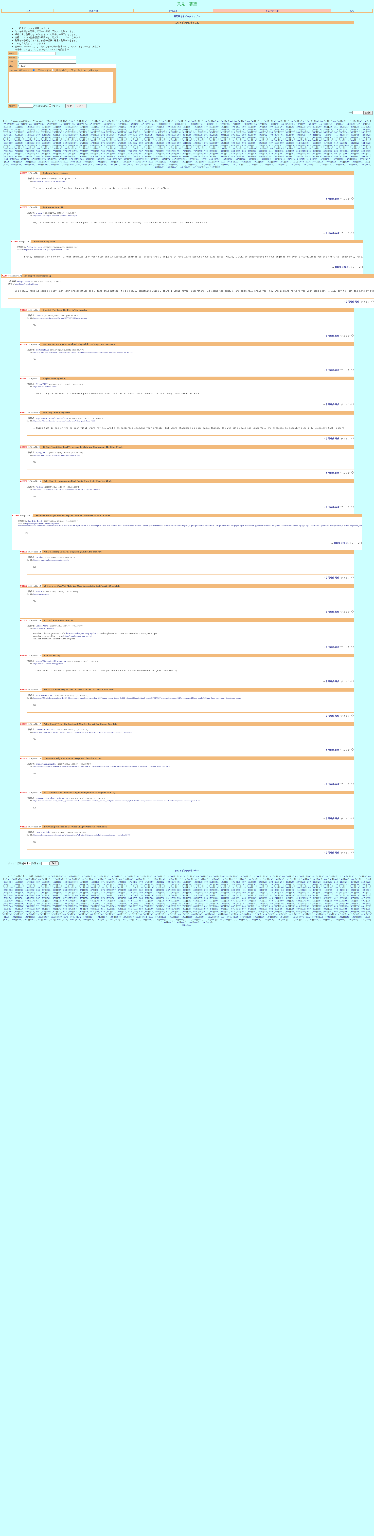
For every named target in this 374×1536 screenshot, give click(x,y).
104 (126, 130)
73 (356, 127)
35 (192, 127)
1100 (110, 170)
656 (168, 151)
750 (309, 154)
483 (336, 143)
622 (352, 149)
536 (254, 146)
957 (325, 162)
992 (147, 165)
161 (65, 133)
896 (363, 159)
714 (113, 154)
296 (59, 138)
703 (54, 154)
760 (363, 154)
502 (70, 146)
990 (136, 165)
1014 (282, 165)
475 (292, 143)
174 (135, 133)
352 (363, 138)
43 (227, 127)
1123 (258, 170)
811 (271, 157)
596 (211, 149)
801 (217, 157)
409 (303, 141)
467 (249, 143)
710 (92, 154)
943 (249, 162)
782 (114, 157)
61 (304, 127)
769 (43, 157)
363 (54, 141)
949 (281, 162)
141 (325, 130)
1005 (223, 165)
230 (70, 135)
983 (98, 165)
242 (135, 135)
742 (265, 154)
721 (151, 154)
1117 (220, 170)
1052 (164, 167)
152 (16, 133)
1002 (204, 165)
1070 (282, 167)
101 (109, 130)
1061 (223, 167)
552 (341, 146)
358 (27, 141)
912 (81, 162)
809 (260, 157)
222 (27, 135)
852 (124, 159)
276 (320, 135)
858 (157, 159)
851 (119, 159)
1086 (19, 170)
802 (222, 157)
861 (173, 159)
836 (38, 159)
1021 (328, 165)
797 (195, 157)
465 (238, 143)
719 (141, 154)
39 (210, 127)
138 (309, 130)
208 (320, 133)
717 (130, 154)
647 (119, 151)
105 (131, 130)
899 (11, 162)
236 (103, 135)
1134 (329, 170)
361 (43, 141)
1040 (85, 167)
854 (135, 159)
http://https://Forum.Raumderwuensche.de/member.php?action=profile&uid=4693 (64, 430)
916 (103, 162)
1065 (249, 167)
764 (16, 157)
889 (325, 159)
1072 (295, 167)
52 (266, 127)
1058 (203, 167)
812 (276, 157)
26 (154, 127)
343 (314, 138)
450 (157, 143)
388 (189, 141)
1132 (316, 170)
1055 (184, 167)
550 (330, 146)
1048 (138, 167)
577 (108, 149)
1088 (32, 170)
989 (130, 165)
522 (179, 146)
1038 (72, 167)
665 (217, 151)
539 (271, 146)
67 (330, 127)
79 (13, 130)
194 (244, 133)
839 (54, 159)
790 (157, 157)
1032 (33, 167)
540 (276, 146)
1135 (336, 170)
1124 (264, 170)
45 (236, 127)
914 (92, 162)
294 (48, 138)
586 (157, 149)
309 (130, 138)
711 (97, 154)
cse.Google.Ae (42, 358)
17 (115, 127)
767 (32, 157)
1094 (71, 170)
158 (48, 133)
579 (119, 149)
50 (257, 127)
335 (271, 138)
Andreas (39, 497)
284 (363, 135)
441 (108, 143)
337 (281, 138)
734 (222, 154)
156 (38, 133)
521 (173, 146)
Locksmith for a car (44, 743)
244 (146, 135)
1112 (188, 170)
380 (146, 141)
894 (352, 159)
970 (27, 165)
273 (303, 135)
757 (347, 154)
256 (211, 135)
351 (357, 138)
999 (185, 165)
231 (76, 135)
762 (5, 157)
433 (65, 143)
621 (347, 149)
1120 (239, 170)
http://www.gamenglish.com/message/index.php (51, 571)
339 (292, 138)
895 (357, 159)
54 (274, 127)
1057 (196, 167)
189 (217, 133)
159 (54, 133)
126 (244, 130)
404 (276, 141)
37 (201, 127)
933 (195, 162)
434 (70, 143)
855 (141, 159)
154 (27, 133)
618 (330, 149)
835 (32, 159)
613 (303, 149)
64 (317, 127)
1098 (97, 170)
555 (357, 146)
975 (55, 165)
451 (162, 143)
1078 (334, 167)
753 (325, 154)
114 (179, 130)
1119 (232, 170)
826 (352, 157)
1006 (230, 165)
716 (124, 154)
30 (171, 127)
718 (135, 154)
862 (179, 159)
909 (65, 162)
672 (254, 151)
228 (59, 135)
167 (97, 133)
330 (244, 138)
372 (103, 141)
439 (97, 143)
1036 (59, 167)
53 (270, 127)
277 (325, 135)
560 (16, 149)
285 (368, 135)
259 (227, 135)
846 (92, 159)
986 (114, 165)
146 (352, 130)
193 (238, 133)
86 (43, 130)
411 (314, 141)
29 (167, 127)
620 (341, 149)
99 (99, 130)
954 (309, 162)
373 (108, 141)
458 (200, 143)
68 (334, 127)
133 (282, 130)
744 (276, 154)
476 (298, 143)
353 (368, 138)
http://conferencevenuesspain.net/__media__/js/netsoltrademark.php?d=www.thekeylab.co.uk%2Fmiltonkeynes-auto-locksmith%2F (82, 746)
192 (233, 133)
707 (76, 154)
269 (281, 135)
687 (336, 151)
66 (326, 127)
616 (320, 149)
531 (227, 146)
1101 (117, 170)
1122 (252, 170)
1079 (341, 167)
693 (368, 151)
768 (38, 157)
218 (5, 135)
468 (254, 143)
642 (92, 151)
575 (97, 149)
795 (184, 157)
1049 (144, 167)
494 (27, 146)
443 (119, 143)
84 (35, 130)
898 (5, 162)
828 (363, 157)
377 (130, 141)
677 (281, 151)
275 (314, 135)
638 (70, 151)
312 (146, 138)
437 (86, 143)
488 (363, 143)
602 (244, 149)
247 (162, 135)
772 (59, 157)
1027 (367, 165)
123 (227, 130)
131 (271, 130)
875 (249, 159)
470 (265, 143)
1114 (200, 170)
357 (21, 141)
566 (48, 149)
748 (298, 154)
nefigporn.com (23, 289)
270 (287, 135)
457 (195, 143)
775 (76, 157)
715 (119, 154)
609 (282, 149)
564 (38, 149)
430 (48, 143)
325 (216, 138)
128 (255, 130)
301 (86, 138)
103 (120, 130)
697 (21, 154)
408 (298, 141)
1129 (297, 170)
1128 (290, 170)
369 (86, 141)
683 (314, 151)
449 (151, 143)
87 (48, 130)
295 (54, 138)
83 (30, 130)
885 (303, 159)
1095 (78, 170)
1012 (269, 165)
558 (5, 149)
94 (78, 130)
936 (211, 162)
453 (173, 143)
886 (309, 159)
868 (211, 159)
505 (86, 146)
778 (92, 157)
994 (157, 165)
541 (281, 146)
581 (130, 149)
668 (233, 151)
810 (265, 157)
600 (233, 149)
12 (94, 127)
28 (163, 127)
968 (17, 165)
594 (200, 149)
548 (320, 146)
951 (292, 162)
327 (227, 138)
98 (95, 130)
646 (114, 151)
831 (10, 159)
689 (347, 151)
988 (125, 165)
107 (142, 130)
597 (217, 149)
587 (162, 149)
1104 (136, 170)
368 (81, 141)
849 (108, 159)
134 (287, 130)
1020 (321, 165)
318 (179, 138)
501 (65, 146)
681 (303, 151)
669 (238, 151)
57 (287, 127)
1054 (177, 167)
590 (179, 149)
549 (325, 146)
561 (21, 149)
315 (162, 138)
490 (5, 146)
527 (206, 146)
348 (341, 138)
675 (271, 151)
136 (298, 130)
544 (298, 146)
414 (330, 141)
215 (357, 133)
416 (341, 141)
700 (38, 154)
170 (114, 133)
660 (189, 151)
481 (325, 143)
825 (347, 157)
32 (180, 127)
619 (336, 149)
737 (238, 154)
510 (114, 146)
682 (309, 151)
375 (119, 141)
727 (184, 154)
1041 (92, 167)
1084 (6, 170)
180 (168, 133)
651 (141, 151)
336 (276, 138)
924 (146, 162)
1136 (342, 170)
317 (173, 138)
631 (32, 151)
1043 (105, 167)
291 (32, 138)
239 (119, 135)
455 (184, 143)
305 (108, 138)
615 (314, 149)
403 (271, 141)
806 (244, 157)
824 (341, 157)
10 (85, 127)
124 (233, 130)
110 (158, 130)
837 (43, 159)
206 (309, 133)
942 (244, 162)
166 (92, 133)
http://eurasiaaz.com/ (41, 606)
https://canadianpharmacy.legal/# (81, 646)
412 (320, 141)
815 (292, 157)
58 (291, 127)
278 (330, 135)
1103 (130, 170)
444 (124, 143)
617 (325, 149)
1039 (79, 167)
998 (179, 165)
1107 (156, 170)
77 (5, 130)
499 (54, 146)
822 (330, 157)
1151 (219, 173)
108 (147, 130)
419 (357, 141)
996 (168, 165)
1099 (104, 170)
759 (357, 154)
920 (124, 162)
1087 (25, 170)
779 (97, 157)
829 (368, 157)
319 (184, 138)
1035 (53, 167)
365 (65, 141)
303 (97, 138)
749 (303, 154)
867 (206, 159)
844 (81, 159)
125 (238, 130)
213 (347, 133)
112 (169, 130)
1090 (45, 170)
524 (189, 146)
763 (11, 157)
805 (238, 157)
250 (179, 135)
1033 (40, 167)
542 (287, 146)
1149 (206, 173)
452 (168, 143)
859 (162, 159)
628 (16, 151)
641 (86, 151)
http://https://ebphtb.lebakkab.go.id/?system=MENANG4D (46, 257)
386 (179, 141)
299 (76, 138)
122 (222, 130)
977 (65, 165)
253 (195, 135)
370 (92, 141)
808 (254, 157)
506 (92, 146)
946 (265, 162)
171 (119, 133)
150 (5, 133)
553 (347, 146)
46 (240, 127)
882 (287, 159)
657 (173, 151)
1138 (355, 170)
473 (281, 143)
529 (216, 146)
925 (151, 162)
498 (48, 146)
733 (216, 154)
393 (217, 141)
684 (320, 151)
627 (10, 151)
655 (162, 151)
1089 (39, 170)
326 (222, 138)
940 (233, 162)
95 (82, 130)
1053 (170, 167)
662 (200, 151)
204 (298, 133)
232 (81, 135)
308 (124, 138)
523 (184, 146)
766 (27, 157)
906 (48, 162)
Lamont (39, 323)
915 (97, 162)
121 (217, 130)
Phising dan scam (34, 254)
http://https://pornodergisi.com (26, 291)
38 (205, 127)
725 (173, 154)
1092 (58, 170)
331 (249, 138)
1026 (361, 165)
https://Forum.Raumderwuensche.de (52, 428)
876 (254, 159)
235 (97, 135)
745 (281, 154)
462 (222, 143)
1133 (323, 170)
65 (321, 127)
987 (119, 165)
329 (238, 138)
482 (330, 143)
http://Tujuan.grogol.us (46, 778)
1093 (65, 170)
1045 (118, 167)
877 (260, 159)
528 (211, 146)
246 (157, 135)
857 (151, 159)
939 (227, 162)
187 (206, 133)
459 (206, 143)
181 (173, 133)
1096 (84, 170)
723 (162, 154)
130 (266, 130)
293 (43, 138)
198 (265, 133)
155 (32, 133)
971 (33, 165)
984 (103, 165)
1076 (321, 167)
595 (206, 149)
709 (86, 154)
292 (38, 138)
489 (368, 143)
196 (254, 133)
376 (124, 141)
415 (336, 141)
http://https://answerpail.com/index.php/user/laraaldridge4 (55, 222)
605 (260, 149)
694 (5, 154)
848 (103, 159)
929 (173, 162)
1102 (123, 170)
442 (114, 143)
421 (368, 141)
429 (43, 143)
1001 (197, 165)
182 (179, 133)
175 (141, 133)
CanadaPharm (42, 638)
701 (43, 154)
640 (81, 151)
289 (21, 138)
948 (276, 162)
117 (195, 130)
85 (39, 130)
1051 (157, 167)
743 (271, 154)
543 (292, 146)
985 (109, 165)
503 (76, 146)
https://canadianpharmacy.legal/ (77, 648)
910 (70, 162)
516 (146, 146)
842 (70, 159)
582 (135, 149)
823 (336, 157)
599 (227, 149)
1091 (51, 170)
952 (298, 162)
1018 (308, 165)
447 (141, 143)
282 (352, 135)
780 (103, 157)
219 (10, 135)
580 (124, 149)
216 (363, 133)
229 (65, 135)
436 (81, 143)
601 (238, 149)
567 (54, 149)
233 (86, 135)
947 (271, 162)
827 (357, 157)
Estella (39, 569)
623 (357, 149)
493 (21, 146)
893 (347, 159)
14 (102, 127)
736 (233, 154)
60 (300, 127)
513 (130, 146)
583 (141, 149)
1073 (301, 167)
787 (141, 157)
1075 (314, 167)
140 (320, 130)
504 (81, 146)
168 (103, 133)
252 (189, 135)
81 (22, 130)
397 (238, 141)
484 (341, 143)
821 (325, 157)
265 (260, 135)
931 (184, 162)
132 (276, 130)
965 (368, 162)
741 (260, 154)
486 (352, 143)
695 (11, 154)
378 (135, 141)
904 (38, 162)
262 (244, 135)
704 (59, 154)
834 (27, 159)
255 (206, 135)
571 (76, 149)
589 (173, 149)
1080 (347, 167)
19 (124, 127)
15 (107, 127)
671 (249, 151)
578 (114, 149)
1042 (98, 167)
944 (254, 162)
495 (32, 146)
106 (136, 130)
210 (330, 133)
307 (119, 138)
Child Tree (186, 940)
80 (17, 130)
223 (32, 135)
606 (265, 149)
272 (298, 135)
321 (195, 138)
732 (211, 154)
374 (114, 141)
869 (217, 159)
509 (108, 146)
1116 (213, 170)
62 (309, 127)
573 (86, 149)
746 (287, 154)
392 (211, 141)
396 (233, 141)
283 (357, 135)
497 (43, 146)
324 (211, 138)
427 (32, 143)
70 (343, 127)
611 (292, 149)
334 (265, 138)
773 (65, 157)
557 (368, 146)
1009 (249, 165)
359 (32, 141)
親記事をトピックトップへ (187, 16)
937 (216, 162)
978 (71, 165)
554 (352, 146)
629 (21, 151)
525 (195, 146)
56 (283, 127)
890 (330, 159)
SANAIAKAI (42, 393)
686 (330, 151)
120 (211, 130)
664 (211, 151)
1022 (334, 165)
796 (189, 157)
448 (146, 143)
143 (336, 130)
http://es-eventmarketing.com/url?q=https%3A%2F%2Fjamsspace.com (60, 326)
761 (368, 154)
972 (38, 165)
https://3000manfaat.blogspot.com (51, 673)
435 (76, 143)
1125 (271, 170)
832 (16, 159)
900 (16, 162)
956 (320, 162)
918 (113, 162)
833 (21, 159)
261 (238, 135)
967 (11, 165)
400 (254, 141)
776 (81, 157)
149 (368, 130)
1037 (66, 167)
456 (189, 143)
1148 (200, 173)
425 (21, 143)
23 (141, 127)
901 (21, 162)
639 (76, 151)
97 (91, 130)
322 (200, 138)
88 (52, 130)
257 (217, 135)
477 (303, 143)
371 (97, 141)
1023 (341, 165)
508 (103, 146)
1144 (174, 173)
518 (157, 146)
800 (211, 157)
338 (287, 138)
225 (43, 135)
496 (38, 146)
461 (217, 143)
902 (27, 162)
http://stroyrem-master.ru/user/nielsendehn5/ (50, 187)
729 (195, 154)
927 (162, 162)
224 (38, 135)
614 (309, 149)
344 (320, 138)
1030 (20, 167)
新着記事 (173, 10)
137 (303, 130)
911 (76, 162)
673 (260, 151)
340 (298, 138)
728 (189, 154)
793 (173, 157)
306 (114, 138)
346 (330, 138)
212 (341, 133)
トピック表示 (272, 10)
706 (70, 154)
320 (189, 138)
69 (339, 127)
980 (82, 165)
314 (157, 138)
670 (244, 151)
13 (98, 127)
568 (59, 149)
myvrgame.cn (42, 462)
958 (330, 162)
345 (325, 138)
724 (168, 154)
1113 (194, 170)
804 (233, 157)
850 (114, 159)
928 (168, 162)
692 (363, 151)
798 (200, 157)
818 (309, 157)
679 (292, 151)
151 (11, 133)
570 (70, 149)
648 (124, 151)
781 (108, 157)
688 (341, 151)
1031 (27, 167)
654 (157, 151)
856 (146, 159)
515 (141, 146)
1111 (181, 170)
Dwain (39, 219)
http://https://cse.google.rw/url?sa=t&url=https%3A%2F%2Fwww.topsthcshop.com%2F (66, 500)
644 (103, 151)
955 (314, 162)
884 (298, 159)
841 (65, 159)
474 (287, 143)
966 (6, 165)
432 (59, 143)
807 (249, 157)
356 (16, 141)
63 (313, 127)
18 (119, 127)
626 (5, 151)
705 (65, 154)
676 (276, 151)
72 (352, 127)
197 (260, 133)
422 (5, 143)
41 (218, 127)
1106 (149, 170)
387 (184, 141)
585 (151, 149)
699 (32, 154)
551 (336, 146)
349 (347, 138)
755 (336, 154)
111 (163, 130)
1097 (91, 170)
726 (179, 154)
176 (146, 133)
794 (179, 157)
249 (173, 135)
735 (227, 154)
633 (43, 151)
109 (153, 130)
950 (287, 162)
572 (81, 149)
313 (151, 138)
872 (233, 159)
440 (103, 143)
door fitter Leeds (35, 532)
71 (347, 127)
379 (141, 141)
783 (119, 157)
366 (70, 141)
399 (249, 141)
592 (189, 149)
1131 (310, 170)
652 (146, 151)
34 (188, 127)
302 (92, 138)
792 (168, 157)
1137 (348, 170)
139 (314, 130)
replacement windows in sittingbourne (53, 812)
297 (65, 138)
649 (130, 151)
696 (16, 154)
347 (336, 138)
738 (244, 154)
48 (248, 127)
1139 (361, 170)
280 (341, 135)
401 (260, 141)
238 (114, 135)
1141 (154, 173)
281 (347, 135)
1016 (295, 165)
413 (325, 141)
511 (119, 146)
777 (86, 157)
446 (135, 143)
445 (130, 143)
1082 (360, 167)
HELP (27, 10)
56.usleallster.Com (44, 708)
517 (151, 146)
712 (103, 154)
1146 (187, 173)
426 (27, 143)
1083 (367, 167)
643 (97, 151)
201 (282, 133)
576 (103, 149)
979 (76, 165)
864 (189, 159)
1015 (289, 165)
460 (211, 143)
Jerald (38, 184)
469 (260, 143)
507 (97, 146)
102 (115, 130)
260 (233, 135)
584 (146, 149)
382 (157, 141)
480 (320, 143)
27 (158, 127)
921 (130, 162)
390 (200, 141)
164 (81, 133)
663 (206, 151)
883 (292, 159)
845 (86, 159)
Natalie (39, 603)
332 (254, 138)
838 (48, 159)
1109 (169, 170)
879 (271, 159)
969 (22, 165)
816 (298, 157)
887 (314, 159)
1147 (193, 173)
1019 (315, 165)
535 (249, 146)
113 (174, 130)
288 (16, 138)
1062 (229, 167)
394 (222, 141)
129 (260, 130)
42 (223, 127)
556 (363, 146)
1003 (210, 165)
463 (227, 143)
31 (175, 127)
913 (86, 162)
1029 (13, 167)
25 (150, 127)
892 (341, 159)
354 (5, 141)
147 (358, 130)
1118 (226, 170)
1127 (284, 170)
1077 (327, 167)
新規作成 (93, 10)
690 (352, 151)
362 (48, 141)
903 (32, 162)
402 (265, 141)
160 (59, 133)
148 (363, 130)
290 (27, 138)
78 (9, 130)
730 (200, 154)
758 (352, 154)
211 (336, 133)
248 (168, 135)
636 (59, 151)
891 (336, 159)
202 (287, 133)
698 (27, 154)
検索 (352, 10)
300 (81, 138)
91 (65, 130)
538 (265, 146)
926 (157, 162)
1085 (12, 170)
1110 (175, 170)
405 (282, 141)
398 (244, 141)
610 (287, 149)
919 (119, 162)
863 (184, 159)
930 (179, 162)
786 (135, 157)
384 (168, 141)
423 (10, 143)
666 (222, 151)
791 (162, 157)
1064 (242, 167)
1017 (302, 165)
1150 (213, 173)
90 (60, 130)
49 (253, 127)
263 (249, 135)
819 (314, 157)
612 (298, 149)
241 (130, 135)
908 (59, 162)
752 (320, 154)
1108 (162, 170)
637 (65, 151)
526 (200, 146)
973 (44, 165)
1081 (353, 167)
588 (168, 149)
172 (124, 133)
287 (11, 138)
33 (184, 127)
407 (292, 141)
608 (276, 149)
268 (276, 135)
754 (330, 154)
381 (151, 141)
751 (314, 154)
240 (124, 135)
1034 (46, 167)
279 (336, 135)
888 (320, 159)
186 (200, 133)
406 (287, 141)
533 (238, 146)
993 (152, 165)
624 (363, 149)
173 (130, 133)
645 (108, 151)
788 (146, 157)
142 (330, 130)
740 (254, 154)
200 (276, 133)
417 (347, 141)
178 (157, 133)
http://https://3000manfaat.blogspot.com (48, 676)
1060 (216, 167)
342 (309, 138)
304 (103, 138)
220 (16, 135)
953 (303, 162)
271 (292, 135)
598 (222, 149)
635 (54, 151)
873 (238, 159)
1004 (217, 165)
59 (296, 127)
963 (357, 162)
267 (271, 135)
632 (38, 151)
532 (233, 146)
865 (195, 159)
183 (184, 133)
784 (124, 157)
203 (292, 133)
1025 (354, 165)
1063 (236, 167)
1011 (263, 165)
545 (303, 146)
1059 (210, 167)
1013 (276, 165)
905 (43, 162)
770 (48, 157)
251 (184, 135)
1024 (348, 165)
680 (298, 151)
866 (200, 159)
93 (73, 130)
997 (174, 165)
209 (325, 133)
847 (97, 159)
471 (271, 143)
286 (5, 138)
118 (201, 130)
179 (162, 133)
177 (151, 133)
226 (48, 135)
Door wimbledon (43, 847)
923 (141, 162)
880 (276, 159)
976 (60, 165)
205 (303, 133)
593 (195, 149)
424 (16, 143)
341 (303, 138)
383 (162, 141)
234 (92, 135)
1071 (288, 167)
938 (222, 162)
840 (59, 159)
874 (244, 159)
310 (135, 138)
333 (260, 138)
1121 (245, 170)
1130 (303, 170)
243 (141, 135)
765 (21, 157)
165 (86, 133)
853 (130, 159)
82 (26, 130)
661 (195, 151)
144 (341, 130)
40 (214, 127)
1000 (191, 165)
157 (43, 133)
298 (70, 138)
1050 (151, 167)
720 (146, 154)
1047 (131, 167)
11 (89, 127)
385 (173, 141)
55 (278, 127)
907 (54, 162)
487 (357, 143)
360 (38, 141)
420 (363, 141)
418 (352, 141)
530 (222, 146)
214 (352, 133)
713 (108, 154)
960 (341, 162)
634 (48, 151)
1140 (368, 170)
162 (70, 133)
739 (249, 154)
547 (314, 146)
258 (222, 135)
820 (320, 157)
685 (325, 151)
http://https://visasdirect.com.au (45, 396)
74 (360, 127)
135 (293, 130)
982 (92, 165)
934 (200, 162)
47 (244, 127)
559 (11, 149)
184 (189, 133)
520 (168, 146)
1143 (167, 173)
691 (357, 151)
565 (43, 149)
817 (303, 157)
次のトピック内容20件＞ (187, 886)
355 (11, 141)
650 (135, 151)
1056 (190, 167)
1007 (236, 165)
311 (141, 138)
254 (200, 135)
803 (227, 157)
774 (70, 157)
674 (265, 151)
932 (189, 162)
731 (206, 154)
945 (260, 162)
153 (21, 133)
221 (21, 135)
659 (184, 151)
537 (260, 146)
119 (206, 130)
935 (206, 162)
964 (363, 162)
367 (76, 141)
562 (27, 149)
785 (130, 157)
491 (11, 146)
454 (179, 143)
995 (163, 165)
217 (368, 133)
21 (132, 127)
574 (92, 149)
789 (151, 157)
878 (265, 159)
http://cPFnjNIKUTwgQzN (43, 641)
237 (108, 135)
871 (227, 159)
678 (287, 151)
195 (249, 133)
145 (347, 130)
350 (352, 138)
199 (271, 133)
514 (135, 146)
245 (151, 135)
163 (76, 133)
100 (104, 130)
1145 (180, 173)
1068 (268, 167)
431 (54, 143)
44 (231, 127)
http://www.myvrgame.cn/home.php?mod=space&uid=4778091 (57, 465)
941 (238, 162)
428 (38, 143)
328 (233, 138)
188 (211, 133)
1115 (207, 170)
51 (261, 127)
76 (369, 127)
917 (108, 162)
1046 (125, 167)
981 (87, 165)
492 (16, 146)
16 (111, 127)
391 (206, 141)
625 (368, 149)
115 (185, 130)
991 (141, 165)
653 (151, 151)
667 (227, 151)
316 (168, 138)
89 (56, 130)
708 (81, 154)
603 (249, 149)
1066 (255, 167)
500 (59, 146)
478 (309, 143)
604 (254, 149)
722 (157, 154)
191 (227, 133)
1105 (143, 170)
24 (145, 127)
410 (309, 141)
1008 (243, 165)
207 (314, 133)
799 (206, 157)
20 (128, 127)
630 (27, 151)
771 (54, 157)
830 (5, 159)
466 (244, 143)
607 (271, 149)
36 (197, 127)
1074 (308, 167)
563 (32, 149)
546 (309, 146)
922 (135, 162)
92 (69, 130)
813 (281, 157)
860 (168, 159)
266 (265, 135)
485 (347, 143)
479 (314, 143)
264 (254, 135)
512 (124, 146)
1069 (275, 167)
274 (309, 135)
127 (249, 130)
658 (179, 151)
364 (59, 141)
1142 (161, 173)
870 (222, 159)
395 (227, 141)
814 (287, 157)
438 (92, 143)
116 (190, 130)
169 (108, 133)
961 (347, 162)
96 (86, 130)
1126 (277, 170)
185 (195, 133)
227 (54, 135)
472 (276, 143)
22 (137, 127)
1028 (7, 167)
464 (233, 143)
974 (49, 165)
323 (206, 138)
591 (184, 149)
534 (244, 146)
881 (281, 159)
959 (336, 162)
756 (341, 154)
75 (364, 127)
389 (195, 141)
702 (48, 154)
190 (222, 133)
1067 (262, 167)
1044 (112, 167)
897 (368, 159)
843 (76, 159)
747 (292, 154)
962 (352, 162)
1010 (256, 165)
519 (162, 146)
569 (65, 149)
